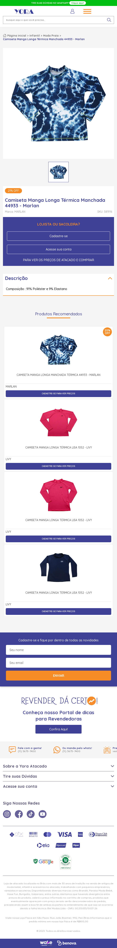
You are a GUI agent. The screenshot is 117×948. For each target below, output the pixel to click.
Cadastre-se (58, 236)
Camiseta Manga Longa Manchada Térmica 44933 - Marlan (58, 375)
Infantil (34, 35)
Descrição (16, 278)
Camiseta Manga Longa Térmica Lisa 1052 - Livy (58, 447)
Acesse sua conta (58, 249)
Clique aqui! (77, 3)
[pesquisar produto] (109, 20)
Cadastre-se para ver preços (58, 393)
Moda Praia (51, 35)
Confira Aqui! (58, 729)
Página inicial (16, 35)
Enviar (58, 676)
